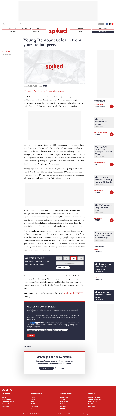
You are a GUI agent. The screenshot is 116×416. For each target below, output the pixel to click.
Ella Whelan (63, 404)
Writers (24, 28)
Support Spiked (6, 399)
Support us (102, 32)
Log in (101, 24)
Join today (46, 368)
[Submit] (20, 24)
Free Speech (98, 251)
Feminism (33, 404)
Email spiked (91, 406)
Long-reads (35, 32)
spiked (96, 277)
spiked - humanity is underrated (58, 31)
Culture (33, 399)
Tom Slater (98, 218)
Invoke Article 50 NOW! (73, 293)
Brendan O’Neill (64, 397)
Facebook (107, 24)
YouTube (112, 24)
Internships (98, 279)
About (4, 397)
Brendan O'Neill (99, 162)
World (45, 86)
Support (31, 335)
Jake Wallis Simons (101, 132)
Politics (97, 134)
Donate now (61, 267)
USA (32, 408)
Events (80, 28)
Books (80, 32)
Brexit (32, 401)
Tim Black (62, 408)
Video (96, 249)
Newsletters (103, 28)
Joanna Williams (64, 401)
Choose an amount (70, 263)
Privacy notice (6, 404)
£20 (74, 258)
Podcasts (13, 32)
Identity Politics (100, 106)
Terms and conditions (8, 401)
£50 (81, 258)
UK (96, 164)
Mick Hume (63, 406)
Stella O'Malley (99, 104)
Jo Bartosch (98, 190)
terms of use (53, 414)
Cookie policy (6, 406)
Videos (39, 28)
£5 (59, 258)
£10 (66, 258)
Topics (9, 28)
